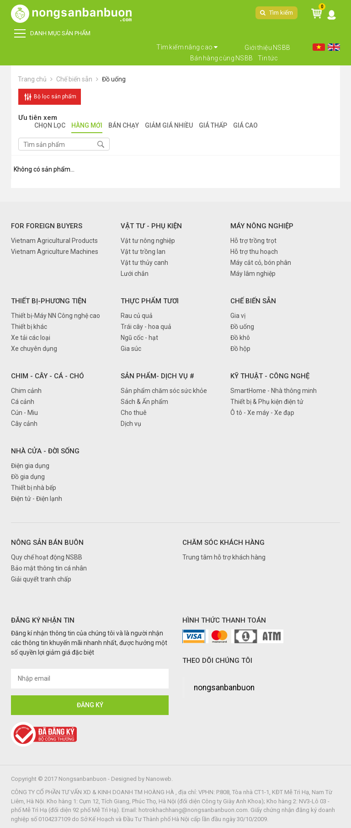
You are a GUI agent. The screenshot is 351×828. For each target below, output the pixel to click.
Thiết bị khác (29, 326)
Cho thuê (134, 412)
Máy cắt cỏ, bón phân (260, 262)
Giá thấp (213, 126)
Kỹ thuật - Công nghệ (269, 376)
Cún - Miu (24, 412)
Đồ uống (114, 79)
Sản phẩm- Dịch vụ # (157, 376)
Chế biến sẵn (74, 79)
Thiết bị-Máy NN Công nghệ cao (55, 315)
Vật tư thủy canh (144, 262)
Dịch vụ (131, 423)
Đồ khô (240, 337)
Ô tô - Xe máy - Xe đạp (262, 412)
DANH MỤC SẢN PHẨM (52, 33)
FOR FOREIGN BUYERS (46, 226)
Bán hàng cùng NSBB (221, 58)
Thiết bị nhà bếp (33, 487)
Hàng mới (86, 126)
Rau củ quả (137, 315)
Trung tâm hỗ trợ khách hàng (224, 557)
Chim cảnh (26, 390)
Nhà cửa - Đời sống (45, 451)
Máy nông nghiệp (261, 226)
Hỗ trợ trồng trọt (253, 240)
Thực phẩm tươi (150, 301)
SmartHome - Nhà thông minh (273, 390)
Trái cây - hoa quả (146, 326)
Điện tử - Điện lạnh (36, 498)
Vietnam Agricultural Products (54, 240)
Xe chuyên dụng (34, 348)
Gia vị (237, 315)
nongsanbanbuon (224, 687)
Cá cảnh (22, 401)
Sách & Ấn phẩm (144, 401)
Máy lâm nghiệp (253, 273)
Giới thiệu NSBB (268, 47)
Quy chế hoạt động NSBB (46, 557)
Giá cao (245, 126)
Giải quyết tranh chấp (41, 579)
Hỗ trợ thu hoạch (254, 251)
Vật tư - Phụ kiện (151, 226)
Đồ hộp (240, 348)
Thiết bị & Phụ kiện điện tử (266, 401)
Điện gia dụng (30, 465)
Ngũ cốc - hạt (139, 337)
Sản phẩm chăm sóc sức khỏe (164, 390)
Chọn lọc (49, 126)
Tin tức (268, 58)
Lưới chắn (135, 273)
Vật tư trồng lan (143, 251)
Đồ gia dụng (28, 476)
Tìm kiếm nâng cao (187, 47)
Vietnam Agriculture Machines (54, 251)
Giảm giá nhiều (169, 126)
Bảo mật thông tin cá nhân (49, 568)
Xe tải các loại (30, 337)
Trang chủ (32, 79)
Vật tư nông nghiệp (148, 240)
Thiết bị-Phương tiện (48, 301)
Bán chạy (123, 126)
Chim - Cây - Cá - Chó (47, 376)
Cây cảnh (24, 423)
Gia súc (131, 348)
